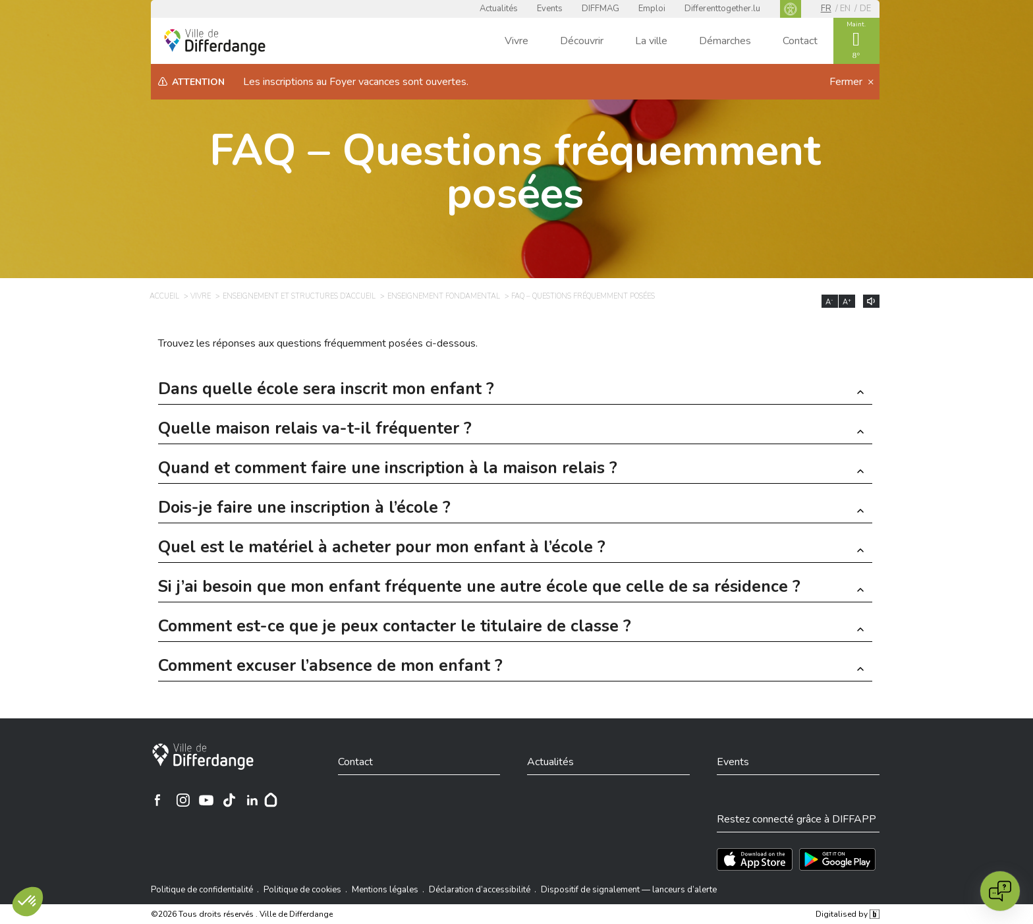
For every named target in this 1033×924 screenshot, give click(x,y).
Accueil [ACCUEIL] (164, 296)
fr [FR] (826, 8)
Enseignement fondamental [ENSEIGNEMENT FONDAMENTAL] (443, 296)
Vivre (516, 41)
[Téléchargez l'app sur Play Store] (837, 859)
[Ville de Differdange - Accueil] (215, 42)
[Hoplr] (271, 800)
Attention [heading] (198, 82)
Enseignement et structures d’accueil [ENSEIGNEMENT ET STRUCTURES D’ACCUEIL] (299, 296)
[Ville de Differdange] (203, 756)
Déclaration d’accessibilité (479, 890)
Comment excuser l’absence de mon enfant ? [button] (330, 667)
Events (550, 8)
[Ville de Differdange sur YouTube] (206, 800)
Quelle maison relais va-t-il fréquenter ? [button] (315, 430)
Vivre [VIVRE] (200, 296)
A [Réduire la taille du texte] (829, 302)
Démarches (725, 41)
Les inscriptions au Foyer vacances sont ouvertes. (355, 81)
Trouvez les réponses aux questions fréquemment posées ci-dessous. (318, 343)
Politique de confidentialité (202, 890)
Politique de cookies (302, 890)
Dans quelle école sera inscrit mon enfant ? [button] (326, 390)
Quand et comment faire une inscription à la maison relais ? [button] (387, 469)
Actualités (499, 8)
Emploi (651, 8)
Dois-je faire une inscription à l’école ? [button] (304, 509)
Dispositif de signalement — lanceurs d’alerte (629, 890)
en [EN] (845, 8)
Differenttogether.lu (722, 8)
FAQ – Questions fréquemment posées (515, 172)
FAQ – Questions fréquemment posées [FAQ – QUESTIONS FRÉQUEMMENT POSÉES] (583, 296)
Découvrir (581, 41)
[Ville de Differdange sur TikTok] (229, 800)
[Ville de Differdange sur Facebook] (157, 800)
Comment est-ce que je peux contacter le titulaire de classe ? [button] (394, 627)
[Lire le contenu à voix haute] (871, 301)
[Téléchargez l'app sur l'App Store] (755, 859)
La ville (651, 41)
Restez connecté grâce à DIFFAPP (796, 819)
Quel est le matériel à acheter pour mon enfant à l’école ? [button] (381, 548)
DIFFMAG (600, 8)
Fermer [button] (847, 81)
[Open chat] (1000, 891)
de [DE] (865, 8)
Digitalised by (847, 914)
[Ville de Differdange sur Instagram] (183, 800)
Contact (800, 41)
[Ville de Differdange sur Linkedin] (252, 800)
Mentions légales (385, 890)
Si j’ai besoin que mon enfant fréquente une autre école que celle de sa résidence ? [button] (479, 588)
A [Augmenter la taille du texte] (847, 302)
